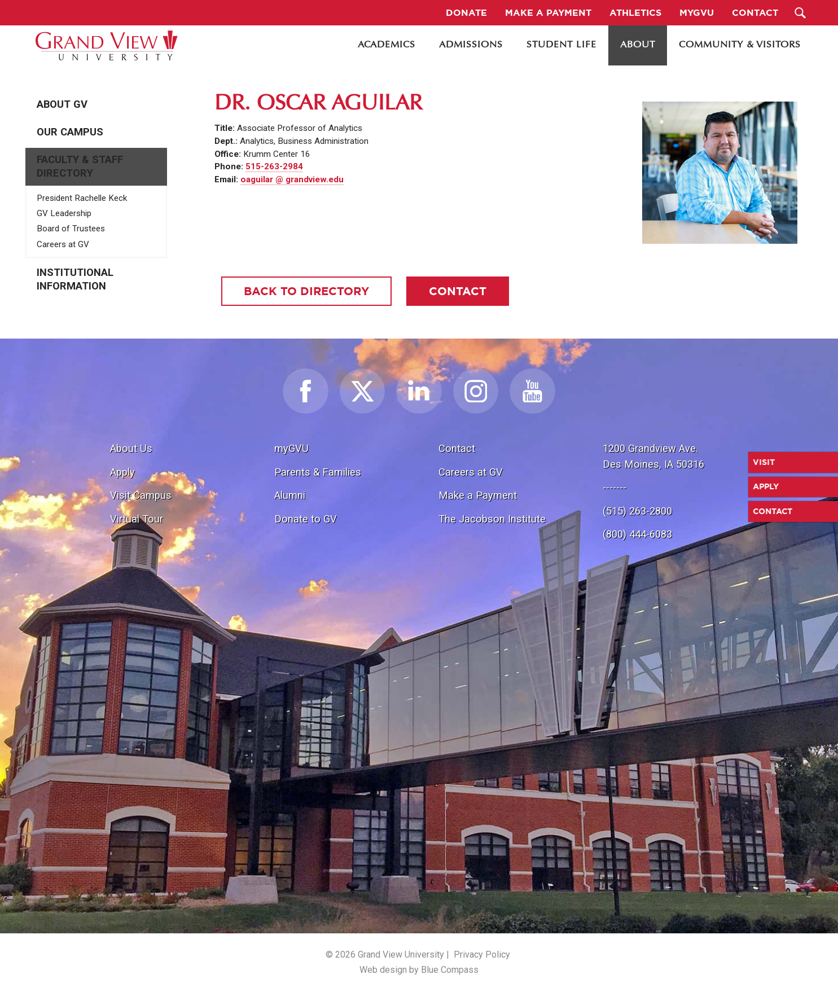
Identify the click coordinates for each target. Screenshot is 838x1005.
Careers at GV (63, 244)
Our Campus (70, 132)
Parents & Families (317, 472)
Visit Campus (141, 495)
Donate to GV (305, 519)
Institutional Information (75, 279)
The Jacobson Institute (492, 519)
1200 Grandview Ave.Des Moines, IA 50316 (653, 456)
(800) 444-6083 (637, 534)
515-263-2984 (274, 166)
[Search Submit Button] (800, 12)
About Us (131, 448)
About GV (62, 104)
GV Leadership (64, 213)
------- (614, 487)
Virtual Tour (136, 519)
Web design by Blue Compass (419, 969)
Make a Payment (477, 495)
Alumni (289, 495)
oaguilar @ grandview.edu (292, 179)
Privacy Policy (482, 954)
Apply (122, 472)
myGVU (291, 448)
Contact (456, 448)
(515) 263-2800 (637, 511)
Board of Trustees (71, 228)
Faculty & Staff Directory (80, 166)
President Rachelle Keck (82, 198)
